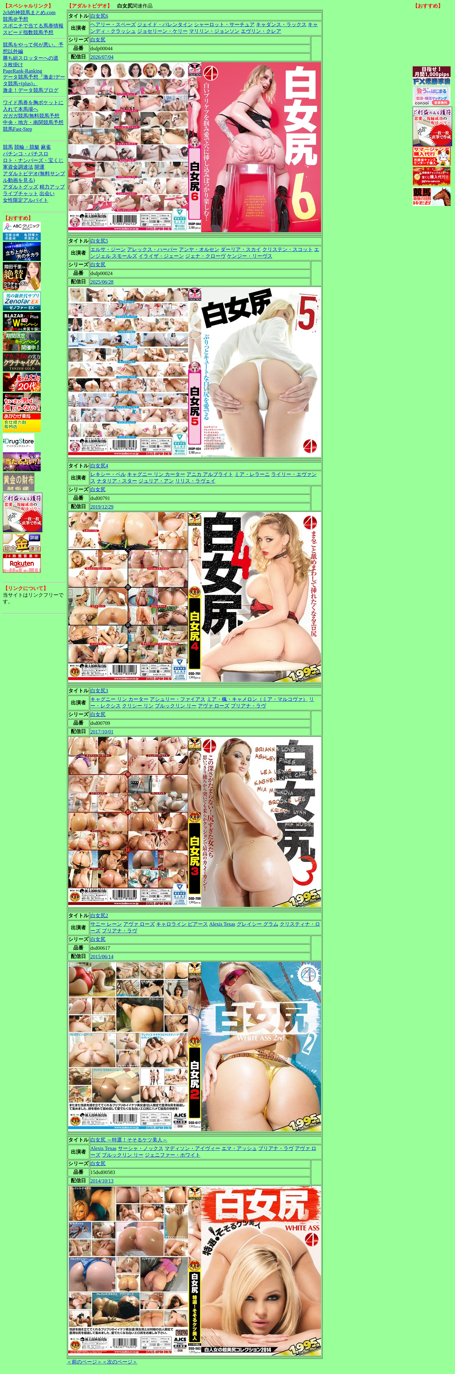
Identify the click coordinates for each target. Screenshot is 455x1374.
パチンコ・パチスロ (25, 153)
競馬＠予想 (15, 19)
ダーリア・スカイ (241, 249)
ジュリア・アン (156, 481)
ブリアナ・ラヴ (248, 705)
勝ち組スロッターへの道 (30, 58)
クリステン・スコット (287, 249)
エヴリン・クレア (261, 31)
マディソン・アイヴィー (192, 1148)
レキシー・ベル (108, 474)
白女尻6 (99, 16)
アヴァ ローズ (213, 705)
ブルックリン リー (176, 705)
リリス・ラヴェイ (195, 481)
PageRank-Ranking (22, 71)
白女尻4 (99, 465)
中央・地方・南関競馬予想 (33, 122)
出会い (47, 193)
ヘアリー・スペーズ (113, 24)
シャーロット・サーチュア (224, 24)
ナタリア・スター (117, 481)
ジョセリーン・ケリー (162, 31)
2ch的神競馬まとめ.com (29, 12)
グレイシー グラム (257, 924)
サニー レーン (106, 924)
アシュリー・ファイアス (177, 699)
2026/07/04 (101, 57)
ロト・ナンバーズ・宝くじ (33, 160)
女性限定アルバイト (25, 200)
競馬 (8, 147)
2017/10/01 (101, 731)
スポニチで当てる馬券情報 (33, 25)
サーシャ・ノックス (140, 1148)
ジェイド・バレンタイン (165, 24)
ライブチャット (20, 193)
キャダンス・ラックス (281, 24)
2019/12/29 (101, 506)
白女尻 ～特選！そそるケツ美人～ (128, 1139)
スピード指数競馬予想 (28, 32)
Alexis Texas (222, 924)
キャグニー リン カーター (156, 474)
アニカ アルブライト (209, 474)
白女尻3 (99, 690)
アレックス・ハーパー (152, 249)
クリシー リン (138, 705)
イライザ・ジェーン (161, 256)
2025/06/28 (101, 282)
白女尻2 (99, 915)
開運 (39, 167)
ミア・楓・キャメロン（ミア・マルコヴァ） (257, 699)
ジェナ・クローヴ (205, 256)
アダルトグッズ (20, 187)
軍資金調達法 (18, 167)
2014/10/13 (101, 1181)
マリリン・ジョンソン (214, 31)
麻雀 (46, 147)
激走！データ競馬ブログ (30, 90)
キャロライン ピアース (182, 924)
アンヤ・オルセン (199, 249)
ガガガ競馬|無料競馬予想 (31, 115)
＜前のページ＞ (84, 1362)
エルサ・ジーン (108, 249)
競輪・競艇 (26, 147)
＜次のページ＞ (119, 1362)
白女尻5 (99, 241)
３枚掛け (13, 64)
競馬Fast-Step (17, 129)
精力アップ (52, 187)
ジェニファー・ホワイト (172, 1155)
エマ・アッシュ (239, 1148)
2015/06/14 (101, 956)
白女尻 (98, 39)
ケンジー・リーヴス (249, 256)
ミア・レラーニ (252, 474)
